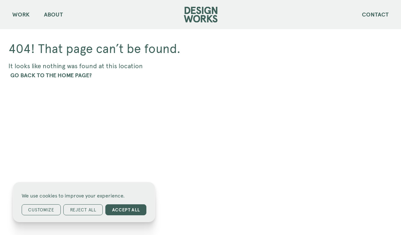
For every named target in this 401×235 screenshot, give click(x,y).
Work (21, 14)
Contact (375, 14)
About (53, 14)
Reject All (83, 210)
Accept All (126, 210)
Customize (41, 210)
